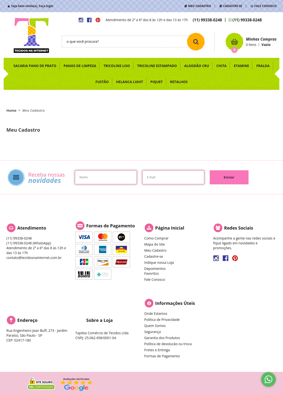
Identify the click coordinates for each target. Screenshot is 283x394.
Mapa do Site (154, 244)
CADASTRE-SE (232, 6)
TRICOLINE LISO (116, 65)
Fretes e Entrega (157, 350)
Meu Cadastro (155, 250)
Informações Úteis (175, 303)
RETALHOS (178, 81)
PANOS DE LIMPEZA (80, 65)
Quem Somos (155, 325)
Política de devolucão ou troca (167, 344)
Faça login (46, 6)
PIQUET (156, 81)
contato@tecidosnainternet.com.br (33, 257)
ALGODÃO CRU (196, 65)
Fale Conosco (154, 279)
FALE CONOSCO (265, 6)
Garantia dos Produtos (162, 337)
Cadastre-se (153, 256)
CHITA (221, 65)
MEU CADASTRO (199, 6)
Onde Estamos (155, 313)
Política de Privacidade (162, 319)
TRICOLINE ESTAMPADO (157, 65)
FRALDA (263, 65)
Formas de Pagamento (162, 356)
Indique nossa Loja (159, 262)
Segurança (152, 331)
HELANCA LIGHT (129, 81)
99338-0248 (207, 20)
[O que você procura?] (196, 42)
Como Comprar (156, 238)
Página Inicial (169, 228)
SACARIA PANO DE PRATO (34, 65)
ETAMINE (241, 65)
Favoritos (151, 273)
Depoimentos (155, 268)
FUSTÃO (102, 81)
